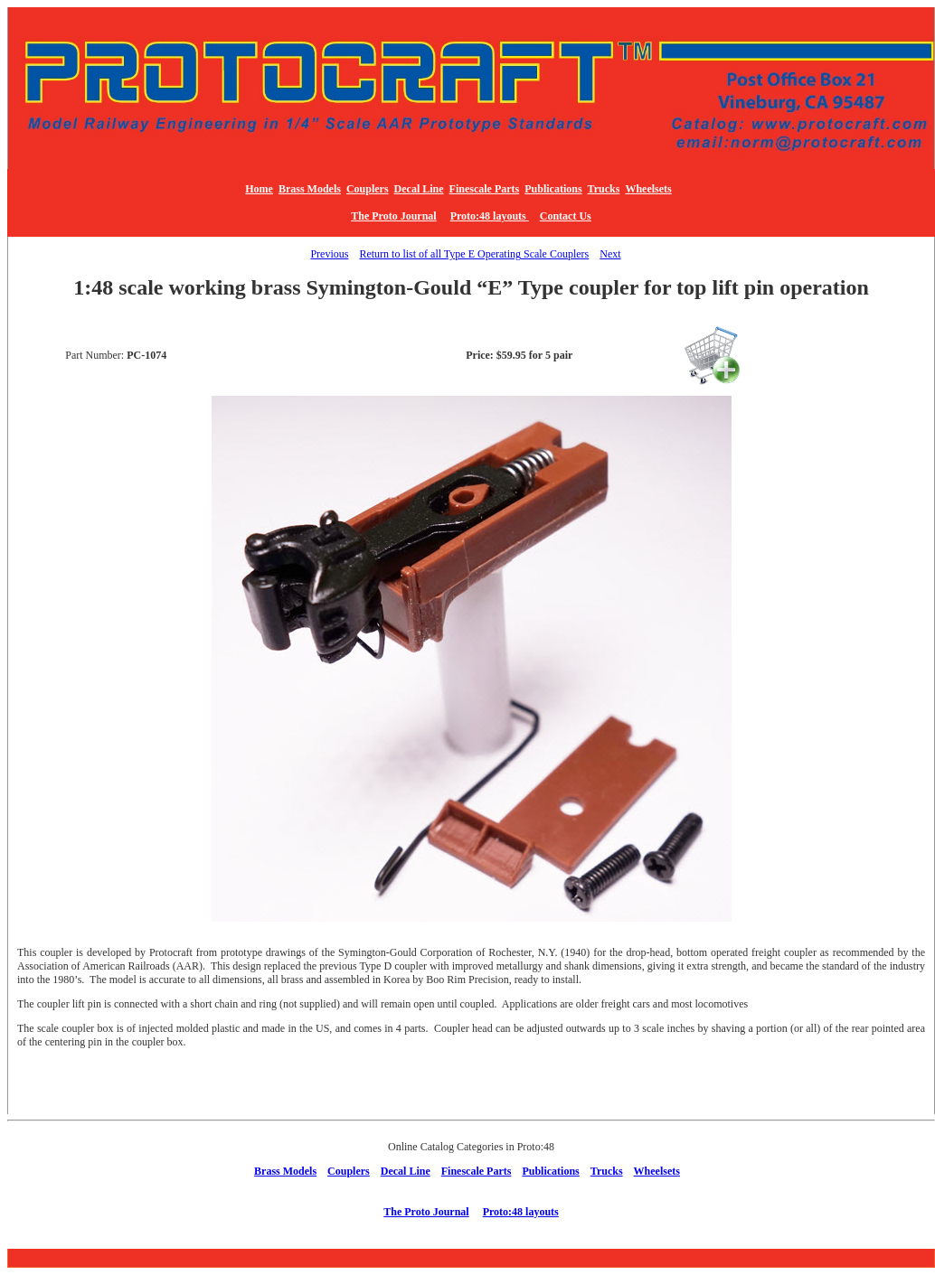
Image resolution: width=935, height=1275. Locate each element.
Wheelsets (648, 189)
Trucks (604, 189)
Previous (329, 254)
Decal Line (419, 189)
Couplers (367, 189)
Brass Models (310, 189)
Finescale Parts (484, 189)
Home (259, 189)
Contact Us (565, 216)
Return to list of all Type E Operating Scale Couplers (474, 254)
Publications (552, 189)
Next (610, 254)
